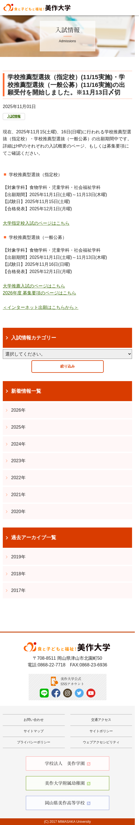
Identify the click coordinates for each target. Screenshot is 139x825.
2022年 (18, 477)
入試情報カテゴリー (33, 338)
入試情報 (14, 116)
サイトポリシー (101, 731)
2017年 (18, 590)
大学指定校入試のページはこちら (36, 223)
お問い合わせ (34, 720)
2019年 (18, 556)
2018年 (18, 573)
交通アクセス (101, 720)
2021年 (18, 494)
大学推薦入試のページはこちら (34, 286)
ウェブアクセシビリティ (101, 742)
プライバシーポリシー (33, 742)
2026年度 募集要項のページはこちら (39, 293)
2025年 (18, 427)
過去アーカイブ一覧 (33, 537)
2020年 (18, 511)
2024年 (18, 444)
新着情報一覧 (26, 391)
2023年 (18, 460)
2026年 (18, 410)
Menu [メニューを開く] (130, 7)
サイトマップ (34, 731)
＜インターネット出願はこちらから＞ (40, 307)
